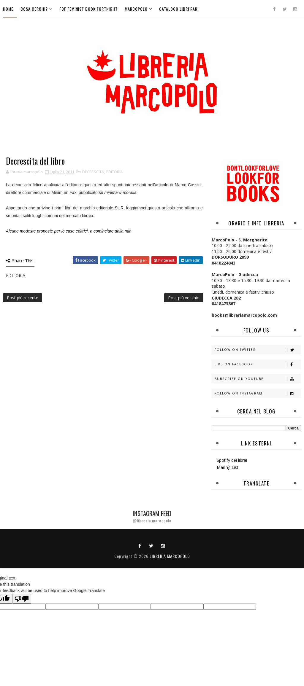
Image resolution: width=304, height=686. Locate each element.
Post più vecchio (184, 297)
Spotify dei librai (232, 460)
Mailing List (227, 467)
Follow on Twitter (258, 350)
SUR (119, 208)
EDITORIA (114, 171)
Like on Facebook (258, 364)
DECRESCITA (93, 171)
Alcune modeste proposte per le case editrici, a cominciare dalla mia (69, 231)
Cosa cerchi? (34, 9)
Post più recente (22, 297)
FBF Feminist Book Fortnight (88, 9)
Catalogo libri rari (179, 9)
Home (8, 9)
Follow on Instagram (258, 393)
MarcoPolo (136, 9)
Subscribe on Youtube (258, 379)
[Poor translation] (21, 599)
